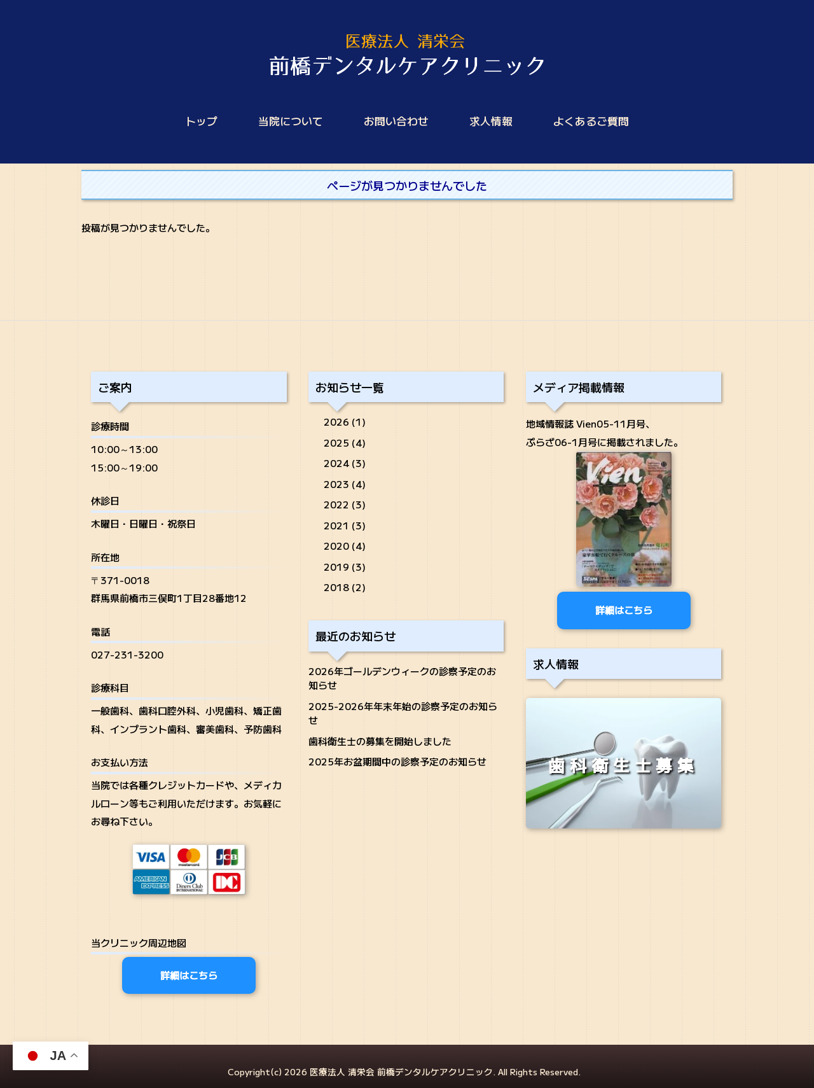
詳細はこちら (188, 975)
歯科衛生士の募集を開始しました (380, 741)
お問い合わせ (396, 121)
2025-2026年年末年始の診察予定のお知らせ (402, 713)
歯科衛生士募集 (624, 764)
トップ (201, 121)
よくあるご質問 (591, 121)
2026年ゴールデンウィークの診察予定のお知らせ (402, 678)
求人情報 (491, 121)
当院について (290, 121)
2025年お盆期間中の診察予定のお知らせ (397, 761)
